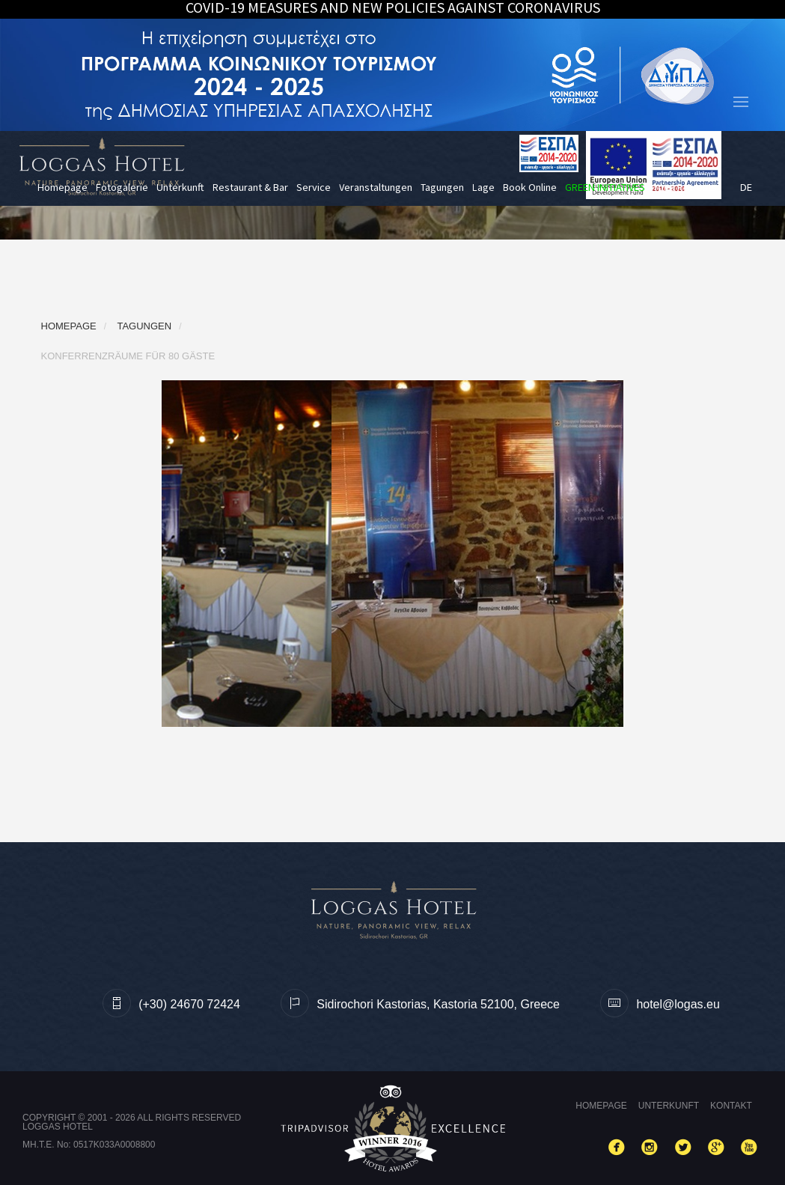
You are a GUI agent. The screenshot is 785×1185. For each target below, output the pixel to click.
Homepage (62, 187)
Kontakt (731, 1105)
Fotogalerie (122, 187)
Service (313, 187)
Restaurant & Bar (250, 187)
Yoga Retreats (685, 187)
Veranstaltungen (375, 187)
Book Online (530, 187)
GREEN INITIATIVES (605, 187)
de (746, 187)
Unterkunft (180, 187)
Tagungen (442, 187)
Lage (483, 187)
